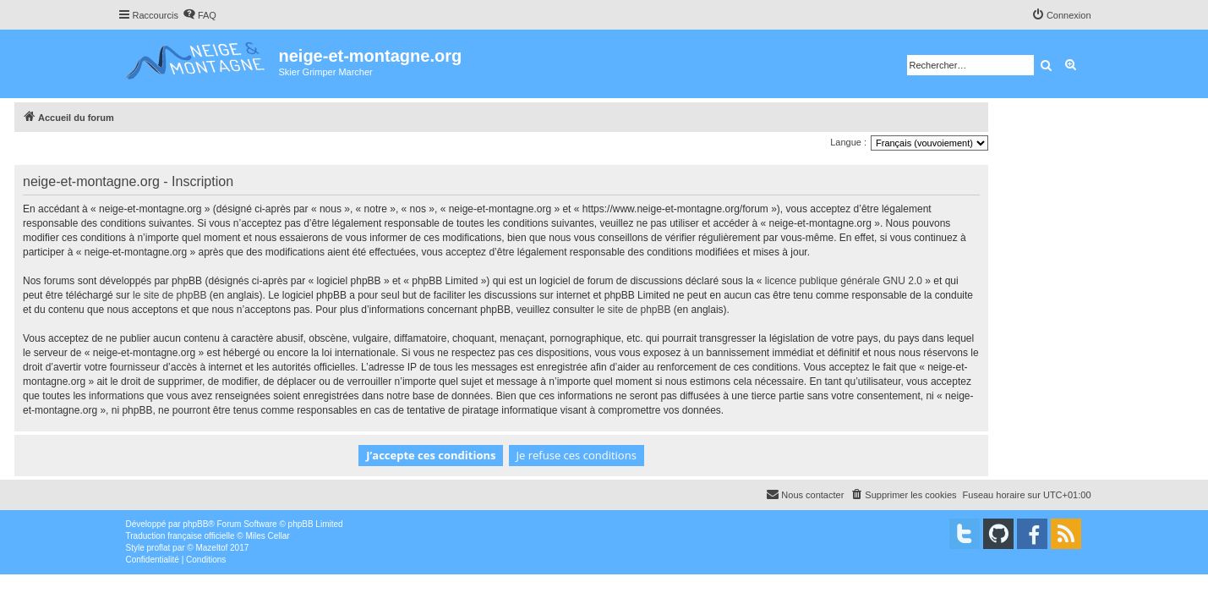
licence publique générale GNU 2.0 (843, 281)
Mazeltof (211, 547)
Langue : (848, 142)
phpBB (195, 524)
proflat (159, 547)
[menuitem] (199, 15)
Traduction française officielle (180, 536)
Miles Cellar (267, 536)
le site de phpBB (169, 295)
